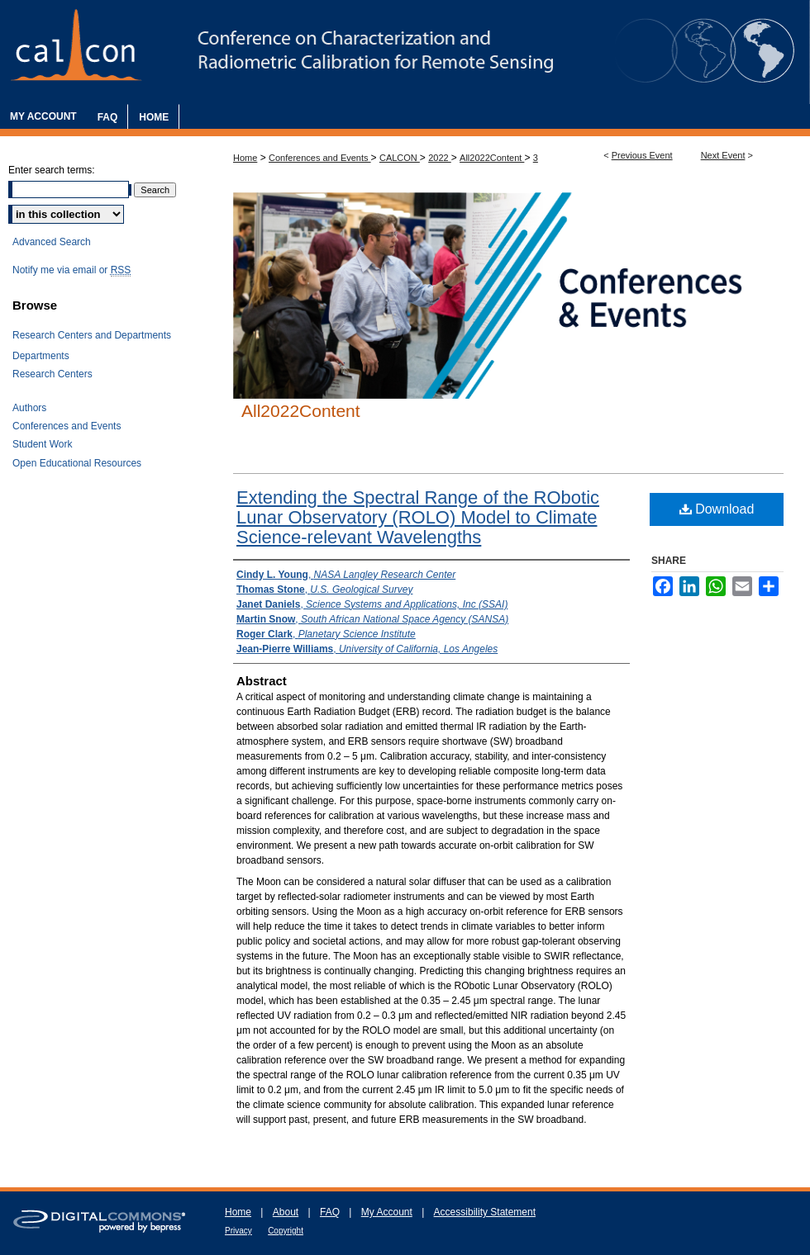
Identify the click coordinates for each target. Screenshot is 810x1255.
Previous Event (642, 155)
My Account (386, 1212)
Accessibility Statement (485, 1212)
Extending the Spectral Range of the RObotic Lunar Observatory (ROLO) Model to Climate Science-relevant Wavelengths (417, 517)
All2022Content (492, 158)
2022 (439, 158)
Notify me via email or (71, 270)
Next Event (723, 155)
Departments (40, 356)
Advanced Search (51, 242)
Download (717, 509)
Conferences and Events (320, 158)
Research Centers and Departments (91, 335)
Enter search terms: (51, 170)
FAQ (330, 1212)
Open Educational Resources (76, 463)
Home (245, 158)
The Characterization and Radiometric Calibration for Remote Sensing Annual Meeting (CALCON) (405, 52)
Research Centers (52, 374)
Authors (29, 408)
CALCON (399, 158)
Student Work (42, 444)
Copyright (285, 1230)
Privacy (238, 1230)
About (285, 1212)
